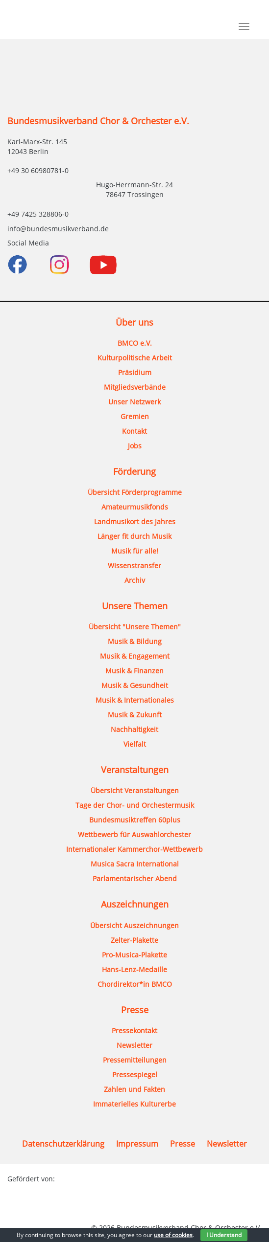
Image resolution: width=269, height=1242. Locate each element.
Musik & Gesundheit (134, 685)
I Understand (224, 1235)
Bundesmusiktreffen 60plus (134, 819)
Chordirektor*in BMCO (135, 984)
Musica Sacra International (135, 863)
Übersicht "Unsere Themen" (135, 626)
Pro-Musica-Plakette (134, 954)
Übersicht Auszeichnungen (134, 925)
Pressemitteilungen (135, 1060)
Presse (182, 1143)
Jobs (135, 445)
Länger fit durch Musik (134, 536)
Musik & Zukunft (135, 714)
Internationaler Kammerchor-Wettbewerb (134, 849)
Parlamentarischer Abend (135, 878)
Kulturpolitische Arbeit (135, 357)
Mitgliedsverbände (135, 387)
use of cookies (173, 1235)
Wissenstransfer (134, 565)
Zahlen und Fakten (134, 1089)
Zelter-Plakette (134, 940)
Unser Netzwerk (134, 401)
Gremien (135, 416)
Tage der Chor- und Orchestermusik (134, 805)
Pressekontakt (134, 1030)
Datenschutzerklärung (63, 1143)
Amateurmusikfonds (134, 506)
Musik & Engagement (135, 656)
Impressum (137, 1143)
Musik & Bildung (135, 641)
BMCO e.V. (135, 343)
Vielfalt (134, 744)
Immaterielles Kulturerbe (134, 1104)
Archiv (134, 580)
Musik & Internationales (135, 700)
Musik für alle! (134, 550)
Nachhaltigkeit (134, 729)
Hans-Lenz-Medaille (134, 969)
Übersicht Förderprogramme (135, 492)
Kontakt (134, 431)
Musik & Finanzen (134, 670)
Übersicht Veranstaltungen (135, 790)
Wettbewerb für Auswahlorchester (134, 834)
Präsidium (134, 372)
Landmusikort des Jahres (134, 521)
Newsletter (134, 1045)
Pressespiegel (134, 1074)
